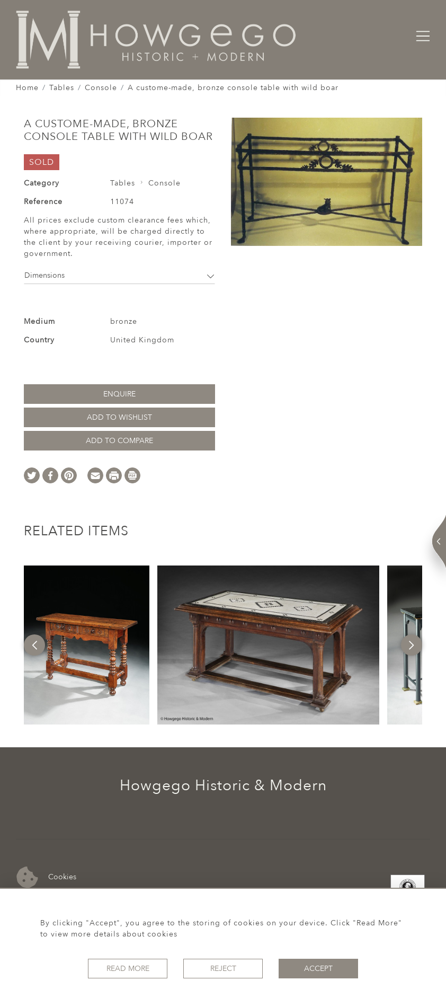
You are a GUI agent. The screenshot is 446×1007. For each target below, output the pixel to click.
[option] (86, 645)
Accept (318, 969)
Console (101, 88)
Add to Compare (119, 441)
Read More (127, 969)
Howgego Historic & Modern (223, 785)
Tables (61, 88)
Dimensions (119, 275)
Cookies (46, 877)
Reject (223, 969)
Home (27, 88)
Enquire (119, 394)
